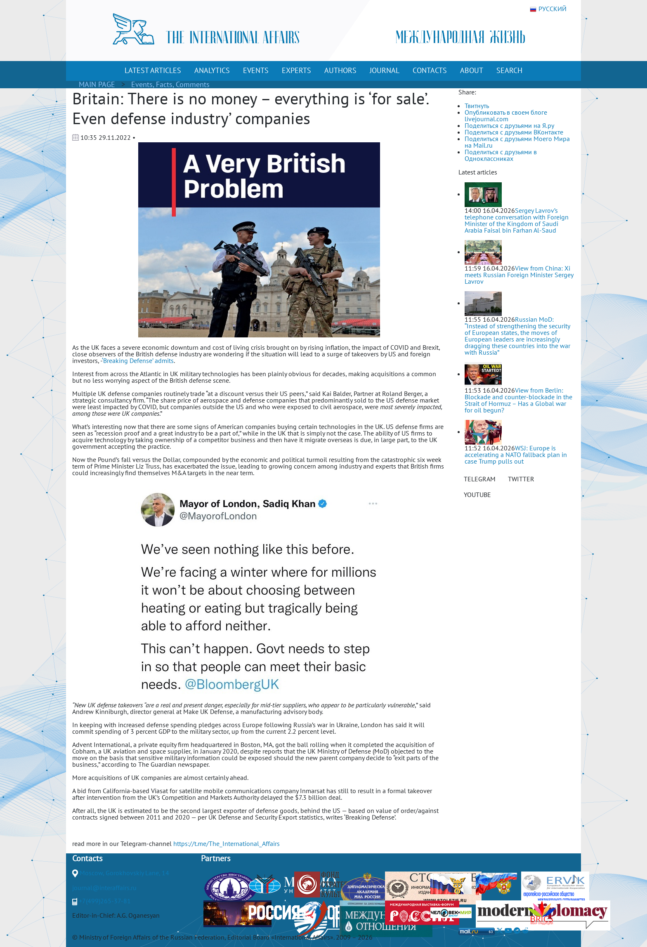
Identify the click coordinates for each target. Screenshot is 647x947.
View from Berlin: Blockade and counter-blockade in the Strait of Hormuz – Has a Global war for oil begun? (518, 400)
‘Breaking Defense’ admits (138, 360)
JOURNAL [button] (384, 70)
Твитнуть (477, 105)
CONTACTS (430, 70)
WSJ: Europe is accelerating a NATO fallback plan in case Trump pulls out (516, 454)
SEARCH (509, 70)
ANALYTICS (212, 70)
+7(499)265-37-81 (105, 901)
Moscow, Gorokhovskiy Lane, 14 (124, 873)
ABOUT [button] (471, 70)
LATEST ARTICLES (153, 70)
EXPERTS (296, 70)
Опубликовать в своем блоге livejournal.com (506, 115)
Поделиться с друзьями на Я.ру (509, 125)
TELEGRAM (480, 479)
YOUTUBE (477, 494)
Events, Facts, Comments (170, 84)
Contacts (87, 858)
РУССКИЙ (548, 9)
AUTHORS (340, 70)
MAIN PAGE (97, 84)
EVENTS (256, 70)
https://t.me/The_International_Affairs (226, 843)
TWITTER (521, 479)
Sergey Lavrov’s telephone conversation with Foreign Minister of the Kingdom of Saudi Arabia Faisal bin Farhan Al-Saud (517, 220)
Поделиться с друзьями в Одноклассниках (501, 155)
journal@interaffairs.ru (104, 887)
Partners (215, 858)
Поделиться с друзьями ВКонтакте (514, 132)
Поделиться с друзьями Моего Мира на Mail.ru (517, 141)
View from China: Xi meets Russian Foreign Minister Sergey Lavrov (519, 274)
